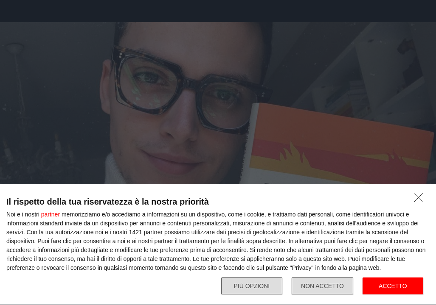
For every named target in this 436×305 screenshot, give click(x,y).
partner (50, 214)
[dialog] (218, 245)
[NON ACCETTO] (421, 200)
